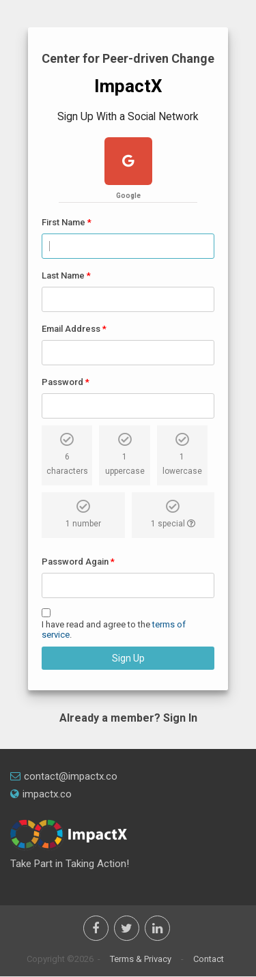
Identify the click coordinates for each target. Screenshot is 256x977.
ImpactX (128, 86)
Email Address (71, 329)
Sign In (180, 717)
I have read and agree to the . (114, 629)
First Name (63, 222)
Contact (208, 959)
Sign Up (128, 658)
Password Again (75, 561)
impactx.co (41, 794)
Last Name (63, 275)
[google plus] (128, 163)
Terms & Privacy (140, 959)
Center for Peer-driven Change (128, 58)
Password (62, 382)
